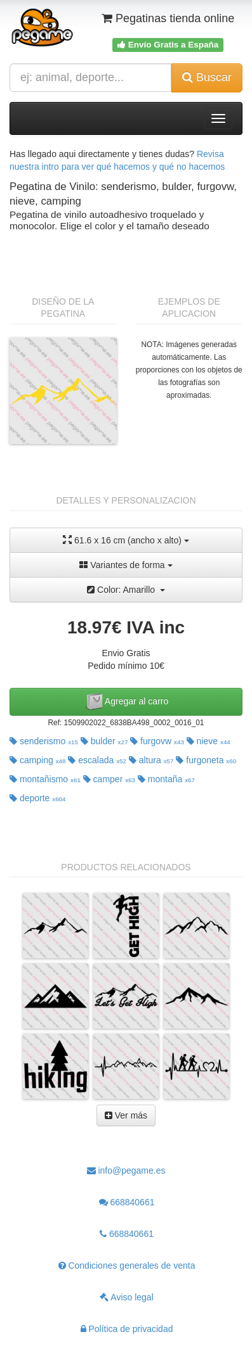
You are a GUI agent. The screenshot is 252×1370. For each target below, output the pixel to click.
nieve (208, 741)
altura (151, 760)
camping (38, 760)
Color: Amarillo (126, 590)
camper (109, 779)
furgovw (157, 741)
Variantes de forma (125, 565)
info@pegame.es (126, 1170)
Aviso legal (127, 1297)
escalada (97, 760)
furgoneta (206, 760)
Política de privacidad (127, 1329)
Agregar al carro (126, 701)
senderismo (44, 741)
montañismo (45, 779)
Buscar (207, 77)
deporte (38, 798)
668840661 (127, 1202)
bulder (104, 741)
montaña (166, 779)
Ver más (126, 1115)
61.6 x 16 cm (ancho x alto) (126, 540)
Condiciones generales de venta (127, 1265)
